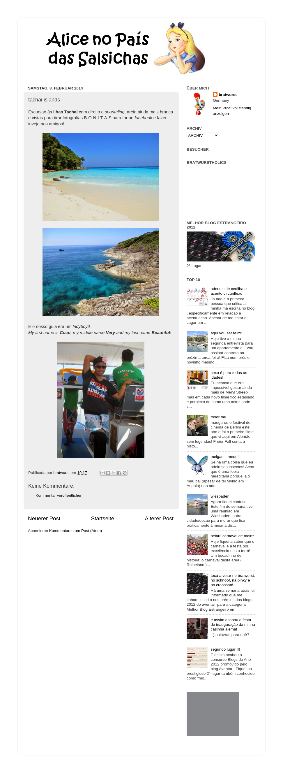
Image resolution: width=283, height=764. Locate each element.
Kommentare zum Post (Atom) (75, 530)
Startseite (102, 518)
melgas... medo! (224, 456)
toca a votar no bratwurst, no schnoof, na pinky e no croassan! (233, 580)
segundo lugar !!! (225, 649)
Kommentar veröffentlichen (59, 495)
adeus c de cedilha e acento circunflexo (229, 291)
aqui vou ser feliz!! (226, 333)
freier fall (218, 417)
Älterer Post (159, 518)
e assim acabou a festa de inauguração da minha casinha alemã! (233, 624)
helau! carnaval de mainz (232, 536)
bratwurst (228, 94)
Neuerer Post (44, 518)
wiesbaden (220, 496)
